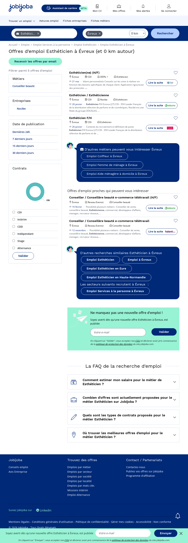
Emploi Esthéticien (100, 259)
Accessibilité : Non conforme (153, 522)
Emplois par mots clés (80, 485)
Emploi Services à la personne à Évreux (115, 291)
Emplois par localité (79, 481)
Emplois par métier (79, 467)
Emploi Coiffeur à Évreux (104, 156)
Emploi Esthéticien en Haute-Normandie (116, 277)
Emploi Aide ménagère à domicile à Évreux (117, 173)
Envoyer (166, 533)
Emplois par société (79, 476)
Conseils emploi (18, 467)
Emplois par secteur (79, 471)
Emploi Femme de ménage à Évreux (112, 165)
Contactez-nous (135, 467)
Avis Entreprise (18, 471)
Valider (23, 256)
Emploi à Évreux (139, 259)
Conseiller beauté (23, 86)
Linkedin (43, 510)
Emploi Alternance (78, 495)
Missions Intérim (77, 490)
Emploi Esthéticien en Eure (106, 268)
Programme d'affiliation (140, 475)
